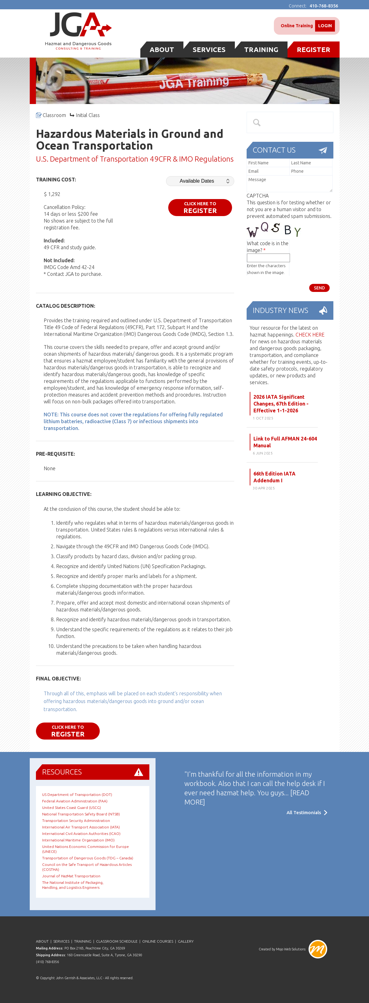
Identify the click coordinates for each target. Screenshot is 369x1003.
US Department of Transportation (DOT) (77, 794)
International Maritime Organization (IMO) (78, 840)
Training (261, 49)
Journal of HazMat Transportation (71, 876)
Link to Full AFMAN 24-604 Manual (285, 442)
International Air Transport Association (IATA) (81, 827)
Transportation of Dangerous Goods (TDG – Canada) (87, 858)
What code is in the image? (267, 247)
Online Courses (157, 941)
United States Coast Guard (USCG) (71, 807)
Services (209, 49)
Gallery (186, 941)
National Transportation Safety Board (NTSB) (81, 814)
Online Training (297, 25)
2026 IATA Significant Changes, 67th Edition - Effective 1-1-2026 (281, 403)
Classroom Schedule (117, 941)
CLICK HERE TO (200, 207)
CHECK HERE (310, 334)
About (162, 49)
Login (325, 25)
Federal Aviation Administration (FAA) (75, 801)
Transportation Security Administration (76, 820)
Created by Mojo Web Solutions (282, 949)
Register (313, 49)
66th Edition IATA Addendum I (274, 477)
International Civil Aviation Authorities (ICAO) (81, 833)
